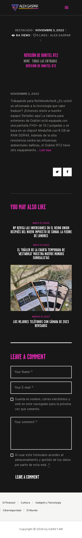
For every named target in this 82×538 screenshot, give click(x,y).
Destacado (23, 30)
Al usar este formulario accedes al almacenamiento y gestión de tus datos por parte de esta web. (43, 460)
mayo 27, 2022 (41, 223)
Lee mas (45, 150)
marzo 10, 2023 (41, 316)
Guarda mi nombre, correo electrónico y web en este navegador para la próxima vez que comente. (43, 404)
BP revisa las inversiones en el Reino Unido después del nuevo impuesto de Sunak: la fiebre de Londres (41, 232)
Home (27, 61)
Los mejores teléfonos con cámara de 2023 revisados (41, 324)
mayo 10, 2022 (41, 245)
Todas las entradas (44, 61)
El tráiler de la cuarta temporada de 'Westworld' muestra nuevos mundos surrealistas (41, 254)
